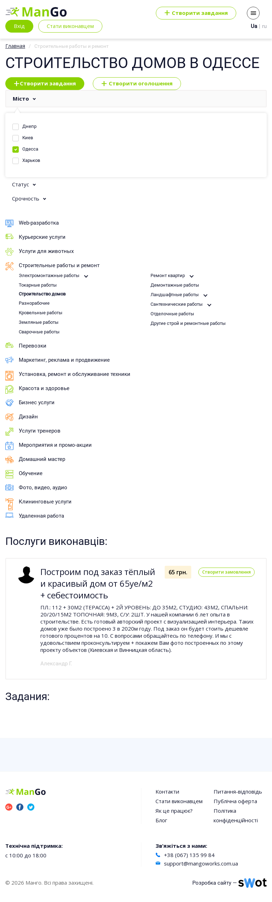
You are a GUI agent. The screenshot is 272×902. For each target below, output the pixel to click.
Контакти (167, 791)
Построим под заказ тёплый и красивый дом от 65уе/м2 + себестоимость (97, 583)
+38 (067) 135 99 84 (189, 854)
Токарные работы (38, 285)
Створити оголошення (136, 83)
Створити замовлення (226, 572)
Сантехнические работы (177, 304)
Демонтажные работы (175, 285)
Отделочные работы (172, 313)
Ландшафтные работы (175, 294)
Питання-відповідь (238, 791)
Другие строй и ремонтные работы (188, 323)
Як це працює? (174, 810)
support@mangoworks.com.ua (201, 863)
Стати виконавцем (70, 25)
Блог (161, 820)
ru (264, 26)
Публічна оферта (235, 801)
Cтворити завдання (196, 13)
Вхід (19, 25)
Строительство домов (42, 294)
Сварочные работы (39, 331)
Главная (15, 46)
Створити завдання (45, 83)
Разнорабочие (34, 303)
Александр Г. (56, 663)
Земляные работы (38, 322)
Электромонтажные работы (49, 275)
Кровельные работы (40, 312)
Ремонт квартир (168, 275)
